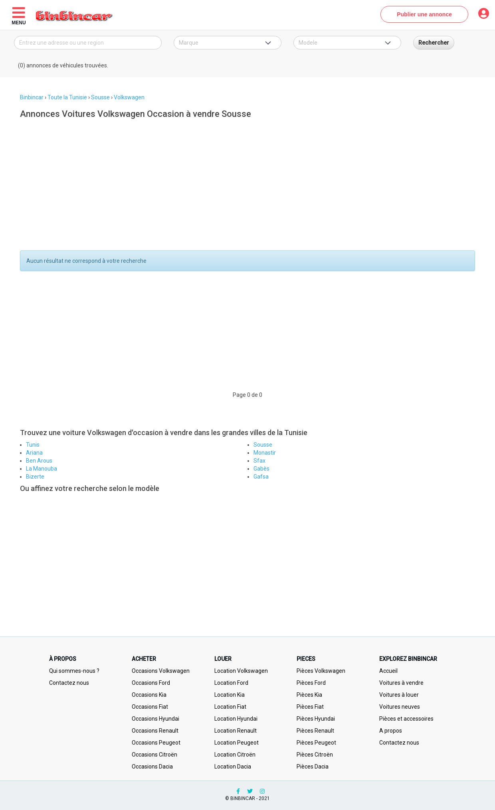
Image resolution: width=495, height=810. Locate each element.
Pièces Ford (311, 683)
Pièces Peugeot (316, 742)
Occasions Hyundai (155, 718)
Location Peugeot (236, 742)
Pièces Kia (309, 695)
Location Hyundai (235, 718)
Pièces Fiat (310, 707)
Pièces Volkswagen (321, 671)
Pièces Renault (315, 730)
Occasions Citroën (154, 754)
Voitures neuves (399, 707)
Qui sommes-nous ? (74, 671)
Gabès (261, 468)
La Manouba (41, 468)
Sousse (262, 444)
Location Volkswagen (241, 671)
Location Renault (235, 730)
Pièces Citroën (315, 754)
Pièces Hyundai (316, 718)
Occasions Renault (155, 730)
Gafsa (261, 476)
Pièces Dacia (313, 766)
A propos (390, 730)
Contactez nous (69, 683)
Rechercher (433, 42)
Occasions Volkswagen (161, 671)
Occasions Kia (149, 695)
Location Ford (231, 683)
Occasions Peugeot (156, 742)
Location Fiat (230, 707)
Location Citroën (234, 754)
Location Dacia (232, 766)
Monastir (264, 452)
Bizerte (35, 476)
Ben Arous (39, 460)
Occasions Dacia (152, 766)
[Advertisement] (244, 186)
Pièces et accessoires (406, 718)
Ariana (34, 452)
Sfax (259, 460)
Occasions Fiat (150, 707)
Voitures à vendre (401, 683)
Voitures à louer (399, 695)
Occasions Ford (151, 683)
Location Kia (229, 695)
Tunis (33, 444)
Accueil (388, 671)
